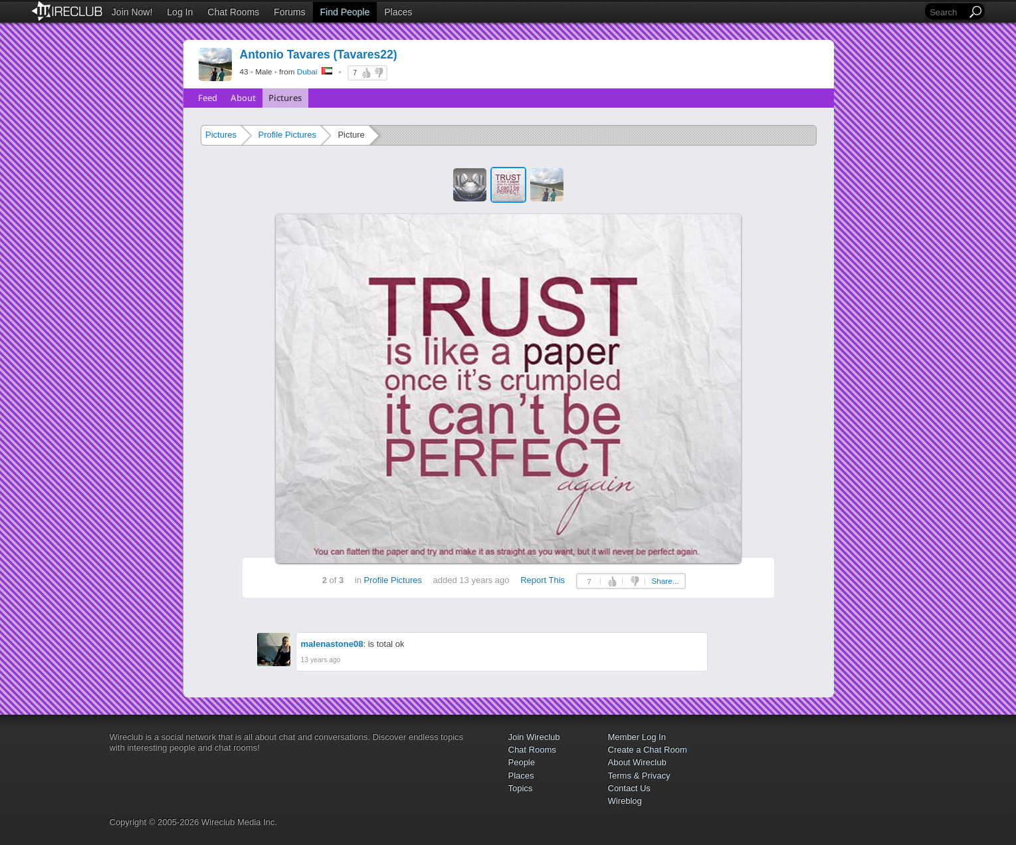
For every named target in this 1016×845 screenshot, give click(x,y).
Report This (542, 580)
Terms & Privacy (639, 776)
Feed (207, 98)
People (521, 762)
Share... (664, 580)
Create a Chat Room (647, 750)
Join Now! (132, 12)
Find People (345, 12)
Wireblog (625, 801)
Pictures (285, 98)
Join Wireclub (534, 737)
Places (398, 12)
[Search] (946, 12)
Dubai (307, 71)
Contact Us (629, 788)
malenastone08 (332, 644)
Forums (289, 12)
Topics (520, 788)
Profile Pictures (287, 135)
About (243, 98)
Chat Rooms (233, 12)
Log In (180, 12)
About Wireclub (637, 762)
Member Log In (637, 737)
